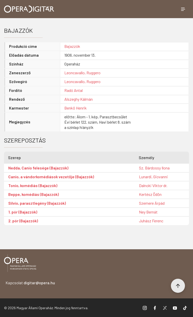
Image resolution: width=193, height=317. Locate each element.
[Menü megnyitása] (183, 9)
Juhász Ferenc (151, 220)
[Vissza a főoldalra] (20, 264)
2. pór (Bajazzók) (23, 220)
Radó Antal (73, 90)
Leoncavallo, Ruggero (82, 72)
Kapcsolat (30, 282)
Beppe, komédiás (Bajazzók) (33, 194)
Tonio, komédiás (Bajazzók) (32, 185)
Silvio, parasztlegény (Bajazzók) (37, 203)
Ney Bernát (148, 211)
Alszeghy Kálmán (78, 99)
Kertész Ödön (150, 194)
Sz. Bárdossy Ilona (154, 167)
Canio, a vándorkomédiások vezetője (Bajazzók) (51, 176)
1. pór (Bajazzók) (22, 211)
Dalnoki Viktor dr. (153, 185)
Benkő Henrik (75, 107)
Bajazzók (72, 46)
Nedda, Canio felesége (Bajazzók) (38, 167)
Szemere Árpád (152, 203)
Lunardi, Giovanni (153, 176)
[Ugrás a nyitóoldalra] (29, 9)
